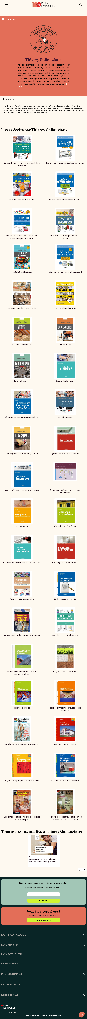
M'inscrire (43, 900)
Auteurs (11, 19)
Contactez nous (43, 920)
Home (2, 19)
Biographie (8, 99)
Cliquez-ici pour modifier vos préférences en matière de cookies (43, 1015)
